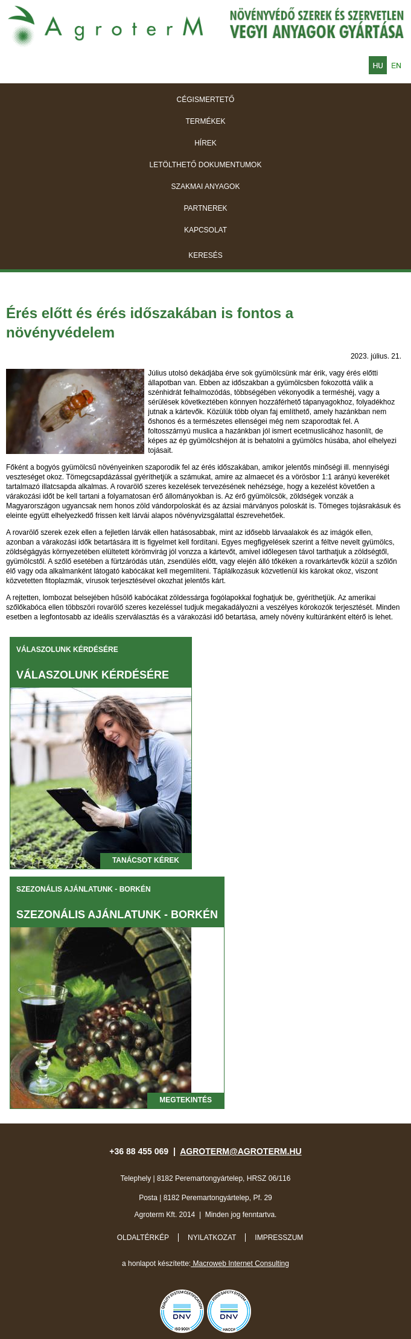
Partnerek (205, 208)
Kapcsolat (205, 230)
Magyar (378, 65)
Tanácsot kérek (145, 860)
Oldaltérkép (143, 1237)
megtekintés (185, 1100)
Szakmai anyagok (205, 186)
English (396, 65)
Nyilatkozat (212, 1237)
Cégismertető (206, 99)
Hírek (205, 143)
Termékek (205, 121)
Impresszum (279, 1237)
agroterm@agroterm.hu (241, 1151)
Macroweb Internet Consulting (240, 1263)
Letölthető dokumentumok (206, 165)
